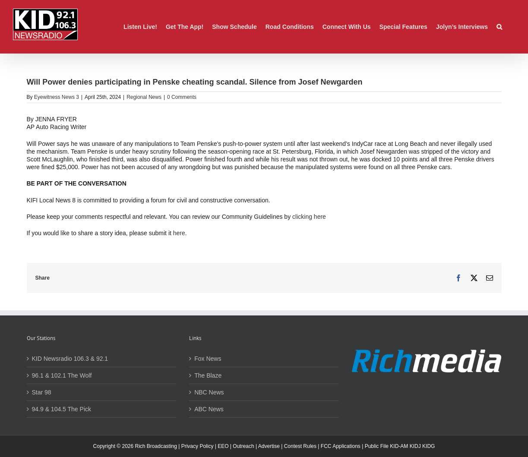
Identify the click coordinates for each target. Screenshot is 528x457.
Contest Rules (300, 446)
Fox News (207, 358)
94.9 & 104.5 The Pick (62, 409)
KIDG (428, 446)
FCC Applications (340, 446)
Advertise (269, 446)
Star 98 (41, 392)
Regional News (143, 97)
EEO (223, 446)
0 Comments (181, 97)
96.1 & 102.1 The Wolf (62, 375)
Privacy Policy (197, 446)
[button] (499, 27)
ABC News (209, 409)
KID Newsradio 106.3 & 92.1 (70, 358)
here (179, 233)
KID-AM (399, 446)
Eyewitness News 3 (56, 97)
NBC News (209, 392)
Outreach (243, 446)
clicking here (309, 216)
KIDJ (415, 446)
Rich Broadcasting (156, 446)
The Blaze (207, 375)
